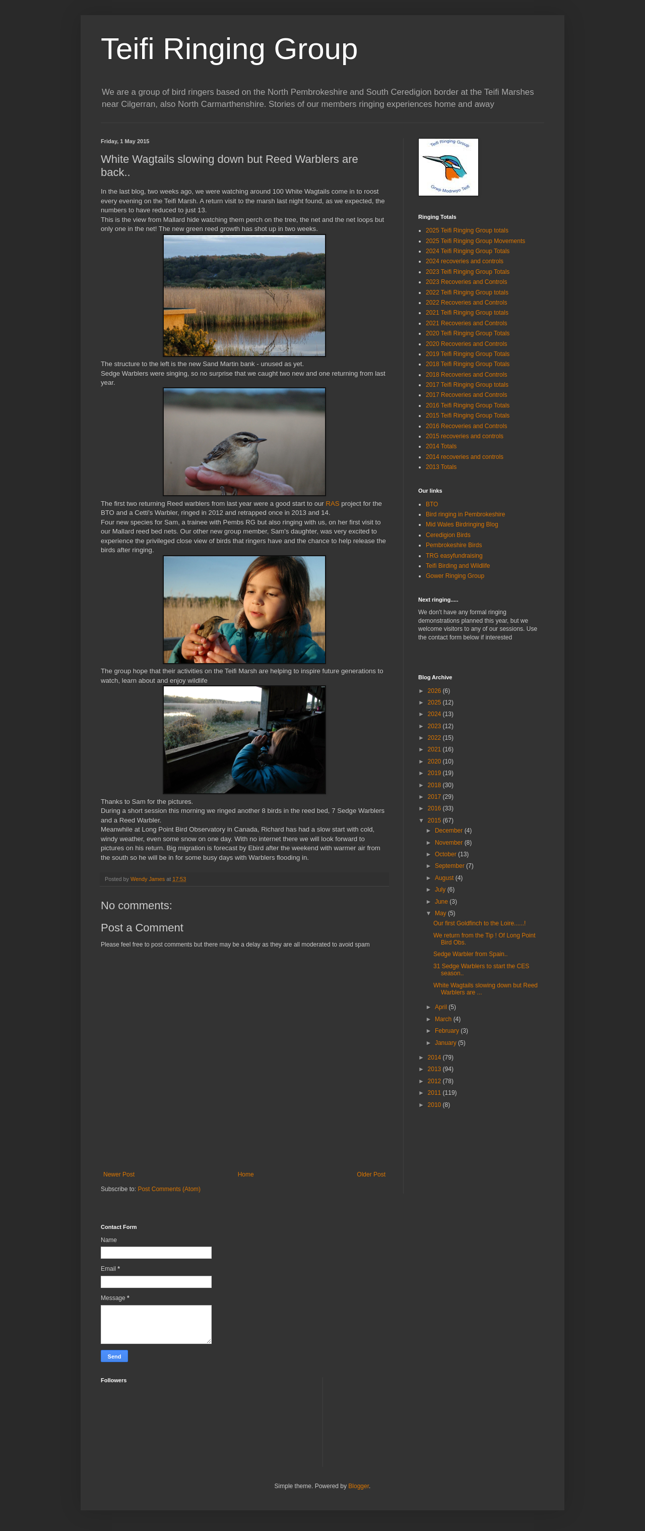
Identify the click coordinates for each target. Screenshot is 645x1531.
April (441, 1007)
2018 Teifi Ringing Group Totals (467, 364)
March (444, 1019)
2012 (435, 1081)
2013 (435, 1069)
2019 (435, 773)
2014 (435, 1057)
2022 (435, 737)
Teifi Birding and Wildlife (458, 565)
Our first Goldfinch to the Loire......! (479, 923)
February (448, 1030)
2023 (435, 726)
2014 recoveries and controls (464, 456)
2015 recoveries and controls (464, 436)
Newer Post (119, 1174)
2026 (435, 690)
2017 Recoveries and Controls (466, 394)
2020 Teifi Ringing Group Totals (467, 333)
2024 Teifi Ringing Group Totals (467, 251)
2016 (435, 808)
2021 (435, 749)
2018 (435, 785)
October (446, 854)
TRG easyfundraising (454, 555)
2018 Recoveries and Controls (466, 374)
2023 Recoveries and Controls (466, 281)
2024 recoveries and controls (464, 261)
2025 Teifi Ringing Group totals (467, 230)
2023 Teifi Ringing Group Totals (467, 271)
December (450, 830)
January (446, 1042)
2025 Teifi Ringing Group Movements (475, 241)
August (445, 877)
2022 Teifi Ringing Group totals (467, 292)
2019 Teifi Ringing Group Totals (467, 354)
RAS (332, 503)
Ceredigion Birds (448, 535)
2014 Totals (441, 446)
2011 (435, 1092)
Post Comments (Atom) (169, 1189)
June (442, 901)
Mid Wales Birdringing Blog (462, 524)
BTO (432, 504)
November (450, 842)
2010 (435, 1104)
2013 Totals (441, 466)
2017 (435, 796)
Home (246, 1174)
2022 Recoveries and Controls (466, 302)
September (450, 865)
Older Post (371, 1174)
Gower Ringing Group (455, 575)
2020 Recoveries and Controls (466, 343)
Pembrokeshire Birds (454, 545)
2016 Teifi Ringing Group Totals (467, 405)
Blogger (358, 1486)
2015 (435, 820)
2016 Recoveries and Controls (466, 426)
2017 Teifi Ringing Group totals (467, 384)
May (441, 913)
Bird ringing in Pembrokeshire (465, 514)
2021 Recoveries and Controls (466, 323)
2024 (435, 714)
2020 (435, 761)
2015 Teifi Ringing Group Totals (467, 415)
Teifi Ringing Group (229, 49)
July (441, 889)
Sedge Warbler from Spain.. (470, 954)
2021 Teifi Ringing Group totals (467, 312)
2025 (435, 702)
